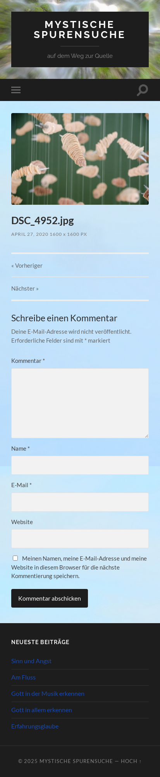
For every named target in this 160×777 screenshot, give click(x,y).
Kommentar (28, 360)
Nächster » (25, 288)
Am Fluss (23, 677)
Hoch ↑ (131, 761)
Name (20, 448)
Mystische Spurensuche (80, 29)
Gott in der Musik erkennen (47, 693)
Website (22, 521)
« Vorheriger (27, 265)
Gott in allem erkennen (41, 709)
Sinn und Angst (31, 660)
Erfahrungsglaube (34, 726)
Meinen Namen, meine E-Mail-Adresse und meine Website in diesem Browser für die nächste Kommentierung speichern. (79, 567)
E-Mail (21, 484)
